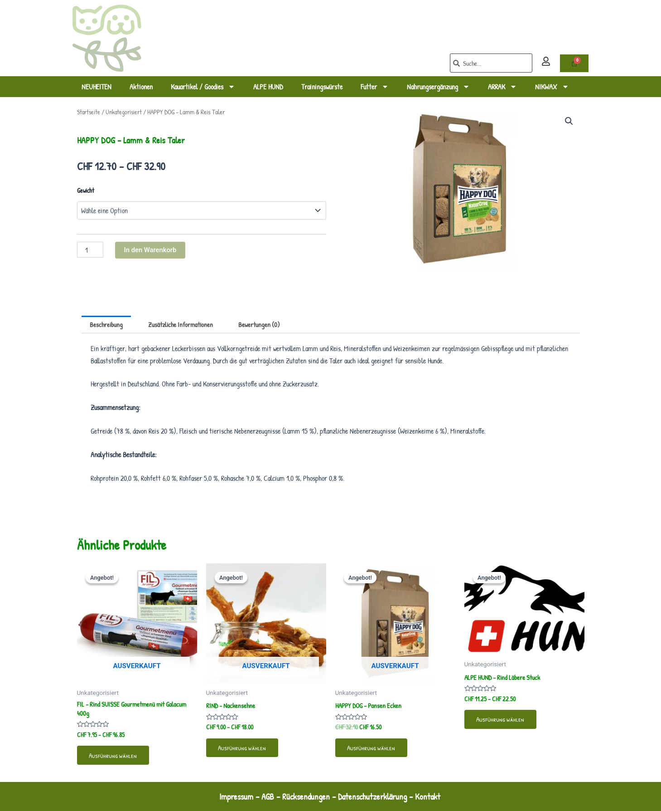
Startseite (89, 112)
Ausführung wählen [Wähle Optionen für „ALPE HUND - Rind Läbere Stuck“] (503, 722)
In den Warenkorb (152, 249)
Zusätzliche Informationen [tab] (185, 325)
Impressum (232, 796)
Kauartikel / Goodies (203, 86)
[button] (569, 121)
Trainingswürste (322, 87)
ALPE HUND (268, 87)
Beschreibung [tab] (107, 325)
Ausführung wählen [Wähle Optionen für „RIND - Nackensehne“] (245, 750)
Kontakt (434, 796)
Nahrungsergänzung (438, 86)
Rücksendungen (305, 796)
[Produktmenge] (90, 250)
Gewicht (85, 190)
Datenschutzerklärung (374, 796)
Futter (375, 86)
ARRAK (502, 86)
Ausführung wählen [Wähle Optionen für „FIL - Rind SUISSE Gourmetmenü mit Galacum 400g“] (115, 759)
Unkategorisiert (126, 112)
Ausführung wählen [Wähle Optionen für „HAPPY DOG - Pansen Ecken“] (374, 750)
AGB (266, 796)
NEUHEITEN (96, 87)
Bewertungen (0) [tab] (267, 325)
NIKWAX (552, 86)
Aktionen (141, 87)
